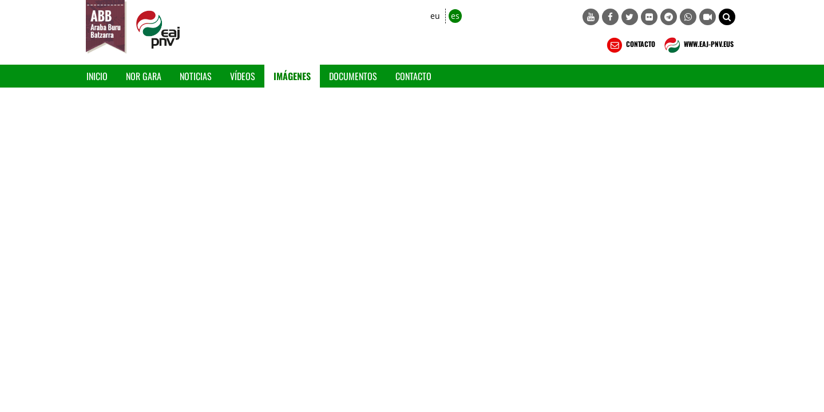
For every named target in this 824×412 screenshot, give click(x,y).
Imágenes (292, 76)
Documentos (353, 76)
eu (435, 15)
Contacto (413, 76)
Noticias (196, 76)
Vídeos (242, 76)
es (455, 15)
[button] (727, 17)
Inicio (97, 76)
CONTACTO (629, 45)
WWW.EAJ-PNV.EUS (698, 45)
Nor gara (143, 76)
